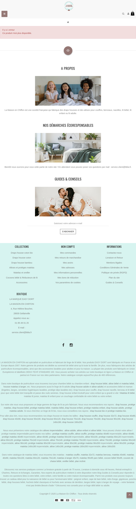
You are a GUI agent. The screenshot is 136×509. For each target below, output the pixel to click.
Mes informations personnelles (68, 272)
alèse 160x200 (108, 446)
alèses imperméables (53, 430)
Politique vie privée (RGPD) (114, 272)
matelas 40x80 (119, 455)
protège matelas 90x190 (39, 443)
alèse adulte (97, 386)
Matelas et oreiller (22, 272)
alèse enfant (82, 430)
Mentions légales (114, 263)
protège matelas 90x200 (89, 443)
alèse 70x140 (56, 440)
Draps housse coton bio (22, 253)
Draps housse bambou (21, 263)
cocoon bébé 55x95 (113, 458)
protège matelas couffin (63, 434)
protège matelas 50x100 (60, 437)
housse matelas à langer (14, 386)
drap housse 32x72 (108, 416)
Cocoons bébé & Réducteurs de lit (22, 277)
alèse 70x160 (106, 440)
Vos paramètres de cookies (68, 282)
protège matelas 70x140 (25, 440)
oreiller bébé (68, 461)
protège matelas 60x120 (110, 437)
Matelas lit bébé (127, 393)
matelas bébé (128, 383)
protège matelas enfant (94, 408)
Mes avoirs (68, 263)
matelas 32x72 (87, 455)
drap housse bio (97, 411)
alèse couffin (81, 434)
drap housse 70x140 (71, 419)
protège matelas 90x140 (124, 440)
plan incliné (80, 461)
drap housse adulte (80, 386)
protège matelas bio (117, 411)
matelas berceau (103, 455)
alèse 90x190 (70, 443)
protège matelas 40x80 (98, 434)
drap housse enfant (73, 408)
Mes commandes (68, 253)
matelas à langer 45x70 (68, 458)
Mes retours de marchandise (68, 257)
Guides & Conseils (114, 282)
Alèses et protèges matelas (21, 267)
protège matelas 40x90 (12, 437)
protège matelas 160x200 (76, 446)
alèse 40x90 (42, 437)
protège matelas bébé (40, 408)
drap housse (121, 404)
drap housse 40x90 (12, 419)
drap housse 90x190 (111, 419)
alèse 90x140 (21, 443)
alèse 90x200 (120, 443)
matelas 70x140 (48, 458)
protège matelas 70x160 (75, 440)
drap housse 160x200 (72, 422)
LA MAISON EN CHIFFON (21, 304)
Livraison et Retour (114, 257)
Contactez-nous (114, 253)
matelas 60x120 (32, 458)
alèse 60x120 (7, 440)
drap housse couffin (89, 416)
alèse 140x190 (56, 446)
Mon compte (68, 247)
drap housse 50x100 (31, 419)
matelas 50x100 (16, 458)
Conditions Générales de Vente (114, 267)
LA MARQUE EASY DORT (21, 299)
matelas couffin (73, 455)
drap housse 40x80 (126, 416)
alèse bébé (114, 383)
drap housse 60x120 (51, 419)
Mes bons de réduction (68, 277)
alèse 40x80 (128, 434)
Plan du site (114, 277)
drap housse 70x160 (91, 419)
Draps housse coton (22, 257)
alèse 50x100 (91, 437)
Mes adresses (68, 267)
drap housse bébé (99, 383)
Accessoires (21, 282)
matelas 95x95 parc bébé (91, 458)
